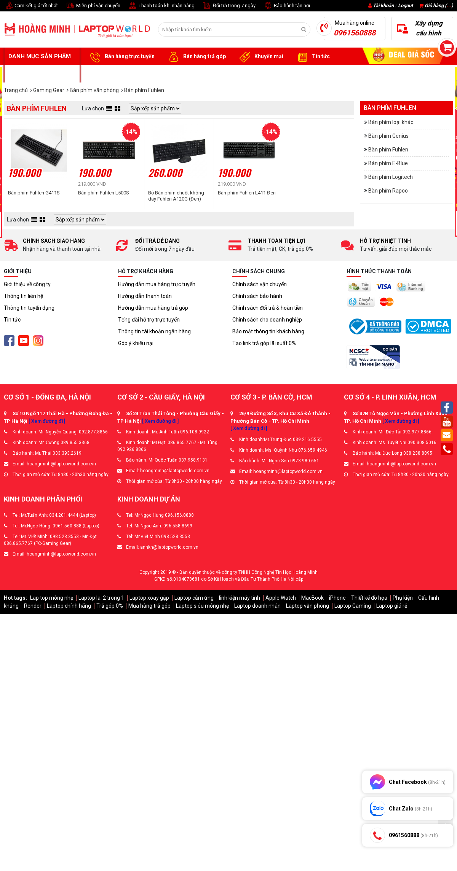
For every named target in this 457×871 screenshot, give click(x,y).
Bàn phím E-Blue (388, 163)
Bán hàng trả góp (196, 56)
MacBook (312, 598)
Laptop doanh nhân (257, 606)
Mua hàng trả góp (149, 606)
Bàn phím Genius (388, 136)
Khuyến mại (260, 56)
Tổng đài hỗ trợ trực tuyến (149, 320)
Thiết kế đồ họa (369, 598)
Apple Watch (280, 598)
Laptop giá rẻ (391, 606)
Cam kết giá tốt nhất (31, 5)
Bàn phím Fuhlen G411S (34, 193)
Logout (405, 5)
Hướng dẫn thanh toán (145, 296)
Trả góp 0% (109, 606)
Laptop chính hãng (69, 606)
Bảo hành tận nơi (286, 5)
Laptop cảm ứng (194, 598)
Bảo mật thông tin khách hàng (268, 331)
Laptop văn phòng (307, 606)
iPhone (337, 598)
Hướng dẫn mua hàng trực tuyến (156, 284)
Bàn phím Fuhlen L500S (103, 193)
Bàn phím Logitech (390, 177)
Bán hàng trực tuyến (121, 56)
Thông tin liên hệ (23, 296)
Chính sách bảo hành (257, 296)
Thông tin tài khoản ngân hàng (154, 331)
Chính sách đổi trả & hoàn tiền (267, 308)
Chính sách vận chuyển (259, 284)
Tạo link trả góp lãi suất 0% (264, 343)
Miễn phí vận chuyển (93, 5)
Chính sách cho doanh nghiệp (267, 320)
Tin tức (312, 56)
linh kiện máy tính (239, 598)
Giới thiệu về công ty (27, 284)
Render (33, 606)
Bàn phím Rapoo (388, 191)
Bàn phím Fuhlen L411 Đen (247, 193)
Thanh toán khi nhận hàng (161, 5)
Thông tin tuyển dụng (29, 308)
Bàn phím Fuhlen (388, 149)
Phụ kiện (403, 598)
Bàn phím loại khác (390, 122)
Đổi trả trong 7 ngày (229, 5)
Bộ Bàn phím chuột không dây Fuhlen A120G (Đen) (176, 196)
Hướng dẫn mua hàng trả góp (153, 308)
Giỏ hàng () (436, 5)
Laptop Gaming (352, 606)
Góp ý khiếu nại (135, 343)
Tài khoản (383, 5)
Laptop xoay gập (149, 598)
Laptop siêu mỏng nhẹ (202, 606)
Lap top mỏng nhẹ (51, 598)
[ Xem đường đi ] (47, 421)
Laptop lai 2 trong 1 (101, 598)
